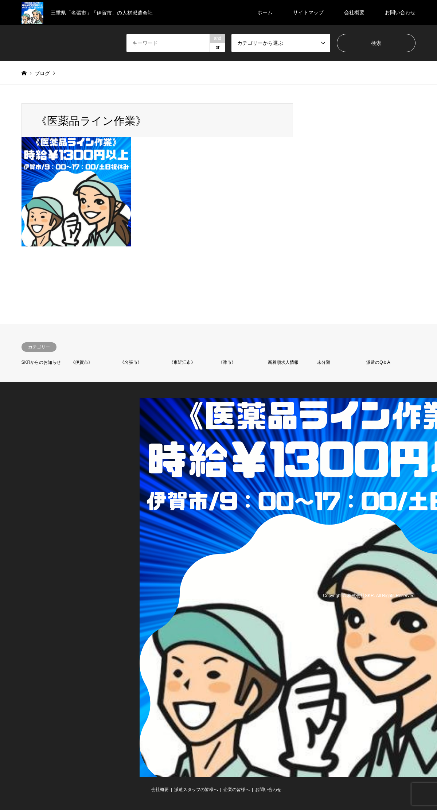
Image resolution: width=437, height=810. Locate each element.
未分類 (323, 362)
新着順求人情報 (283, 362)
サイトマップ (308, 12)
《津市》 (227, 362)
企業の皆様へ (236, 789)
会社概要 (354, 12)
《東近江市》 (182, 362)
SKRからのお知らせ (41, 362)
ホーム (265, 12)
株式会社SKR (360, 595)
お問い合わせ (400, 12)
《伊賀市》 (82, 362)
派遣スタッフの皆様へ (196, 789)
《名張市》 (131, 362)
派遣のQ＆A (378, 362)
